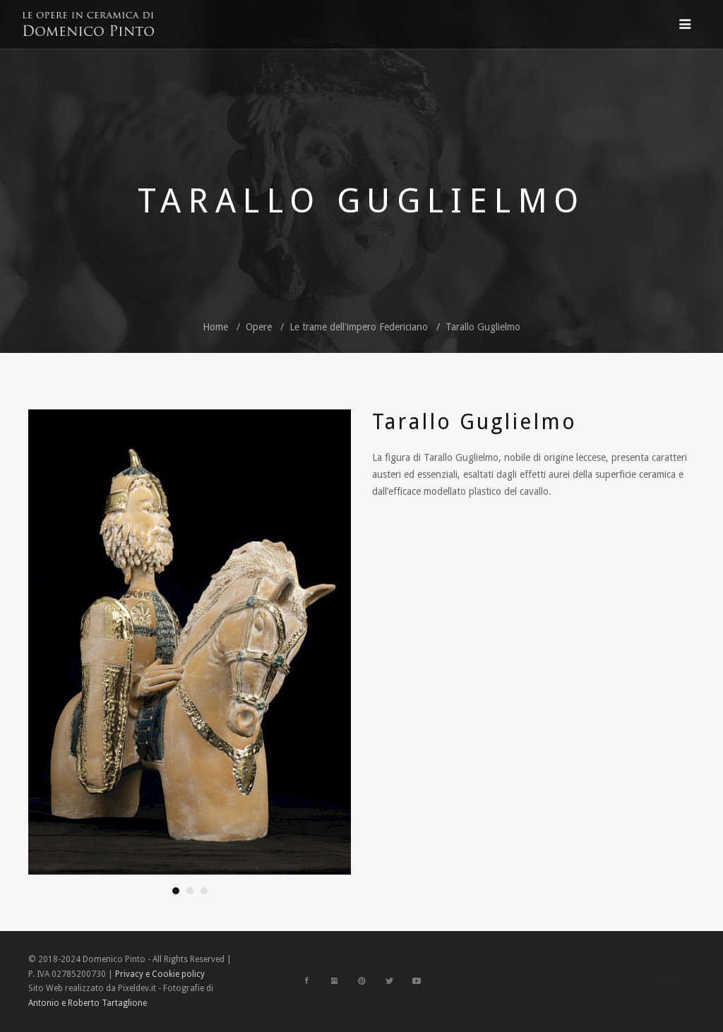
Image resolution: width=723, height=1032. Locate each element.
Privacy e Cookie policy (160, 974)
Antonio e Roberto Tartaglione (87, 1003)
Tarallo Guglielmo (483, 326)
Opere (259, 326)
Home (215, 326)
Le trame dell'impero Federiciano (358, 326)
